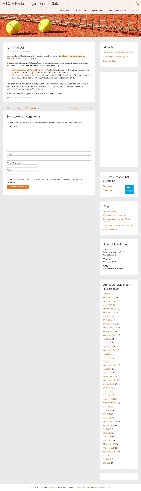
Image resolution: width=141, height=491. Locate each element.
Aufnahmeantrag (110, 229)
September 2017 (110, 452)
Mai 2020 (107, 391)
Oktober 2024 (109, 312)
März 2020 (108, 395)
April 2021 (107, 373)
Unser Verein (80, 10)
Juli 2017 (106, 455)
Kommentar (13, 126)
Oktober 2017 (109, 448)
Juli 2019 (106, 406)
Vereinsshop (108, 186)
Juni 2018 (107, 429)
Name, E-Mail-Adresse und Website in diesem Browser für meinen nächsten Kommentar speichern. (44, 181)
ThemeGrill (76, 488)
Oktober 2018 (109, 425)
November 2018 (110, 421)
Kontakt (135, 10)
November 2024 (110, 309)
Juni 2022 (107, 354)
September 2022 (110, 350)
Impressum (87, 488)
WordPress (51, 488)
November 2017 (110, 444)
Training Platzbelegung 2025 (115, 57)
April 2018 (107, 436)
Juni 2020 (107, 388)
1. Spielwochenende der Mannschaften (21, 108)
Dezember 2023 (110, 324)
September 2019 (110, 403)
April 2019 (107, 418)
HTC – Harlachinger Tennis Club (30, 3)
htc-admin (27, 52)
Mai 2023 (107, 343)
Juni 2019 (107, 410)
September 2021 (110, 365)
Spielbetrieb (97, 10)
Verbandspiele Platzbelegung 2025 (118, 52)
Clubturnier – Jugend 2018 (82, 108)
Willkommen (64, 10)
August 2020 (108, 384)
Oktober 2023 (109, 331)
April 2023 (107, 346)
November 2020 (110, 376)
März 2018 (107, 440)
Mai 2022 (107, 358)
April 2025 (107, 305)
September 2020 (110, 380)
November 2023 (110, 327)
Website (10, 170)
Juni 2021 (107, 369)
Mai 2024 (107, 316)
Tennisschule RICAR (117, 10)
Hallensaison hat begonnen (115, 215)
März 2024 (107, 320)
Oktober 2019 (109, 399)
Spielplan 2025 (109, 61)
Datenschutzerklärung (102, 488)
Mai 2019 (107, 414)
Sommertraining (110, 211)
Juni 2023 (107, 339)
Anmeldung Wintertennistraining (117, 225)
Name (10, 154)
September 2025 (110, 301)
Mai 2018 (107, 433)
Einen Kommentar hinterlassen (21, 98)
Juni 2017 (107, 459)
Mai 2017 (107, 463)
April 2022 (107, 361)
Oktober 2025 (109, 297)
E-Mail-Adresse (14, 163)
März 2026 (108, 294)
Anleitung (107, 190)
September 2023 (110, 335)
